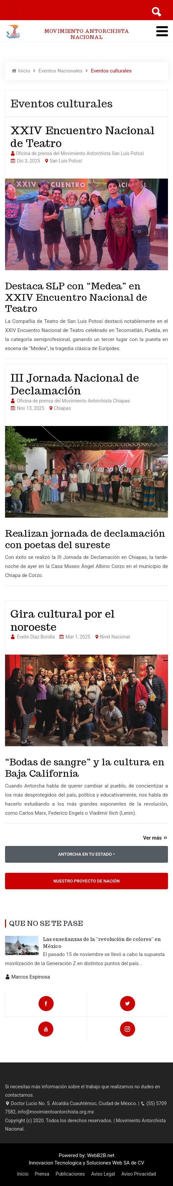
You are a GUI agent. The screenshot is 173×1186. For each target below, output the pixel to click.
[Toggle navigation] (14, 11)
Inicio (21, 71)
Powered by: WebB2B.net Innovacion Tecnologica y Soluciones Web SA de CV (86, 1159)
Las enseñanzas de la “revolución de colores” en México (102, 942)
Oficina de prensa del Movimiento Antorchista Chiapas (73, 401)
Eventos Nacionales (60, 71)
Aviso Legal (103, 1174)
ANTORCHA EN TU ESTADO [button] (85, 854)
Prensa (42, 1174)
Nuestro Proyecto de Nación (86, 881)
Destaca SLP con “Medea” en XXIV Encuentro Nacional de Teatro (76, 297)
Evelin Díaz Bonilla (36, 636)
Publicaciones (70, 1174)
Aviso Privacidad (138, 1174)
